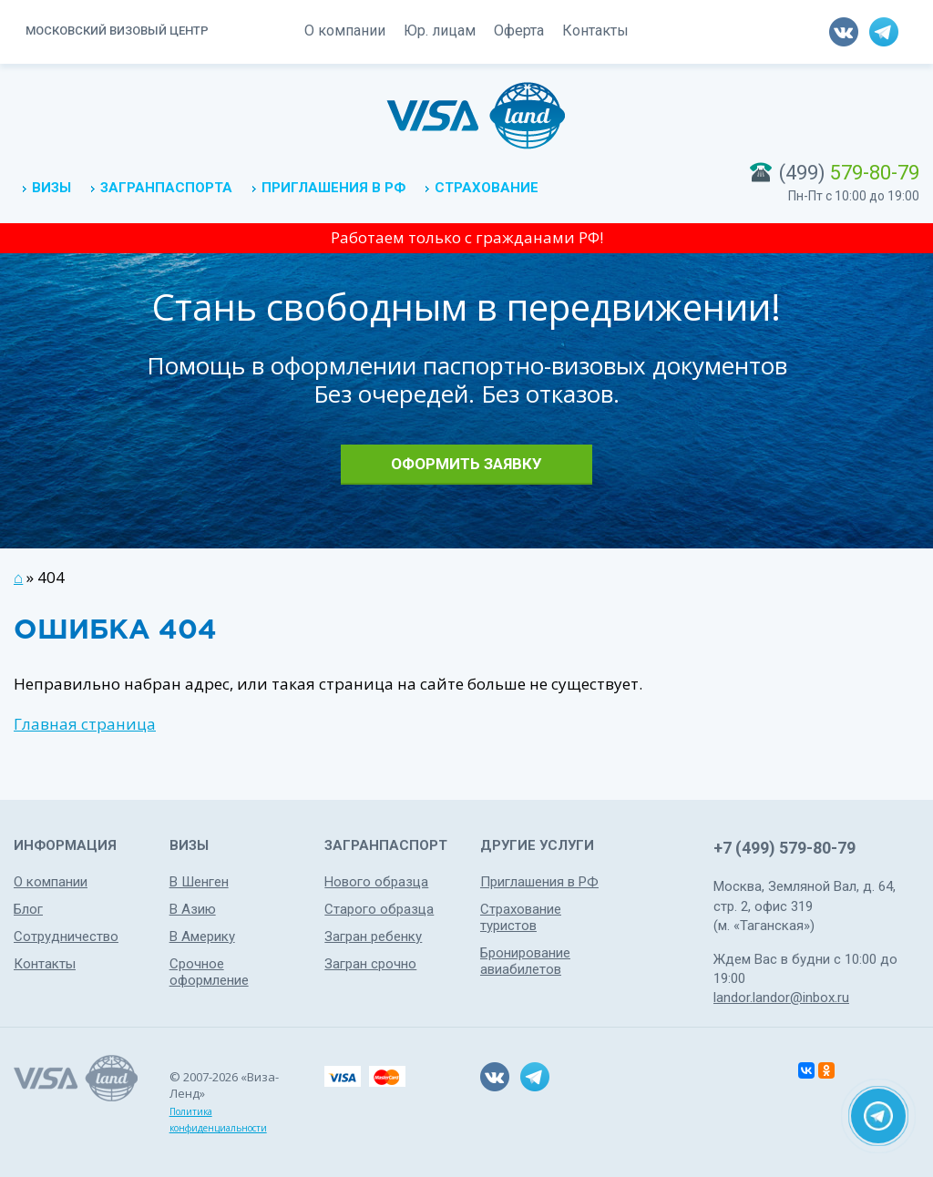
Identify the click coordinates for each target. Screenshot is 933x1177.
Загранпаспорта (166, 187)
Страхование (486, 187)
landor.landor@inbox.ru (781, 997)
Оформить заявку (466, 464)
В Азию (192, 909)
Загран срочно (370, 964)
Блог (28, 909)
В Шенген (199, 882)
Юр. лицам (440, 30)
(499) (849, 172)
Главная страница (85, 723)
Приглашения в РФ (333, 187)
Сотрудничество (66, 936)
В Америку (202, 936)
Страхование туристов (520, 917)
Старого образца (379, 909)
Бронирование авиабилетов (525, 961)
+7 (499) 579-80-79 (784, 847)
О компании (344, 30)
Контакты (595, 30)
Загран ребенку (373, 936)
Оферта (519, 30)
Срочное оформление (209, 972)
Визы (51, 187)
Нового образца (376, 882)
